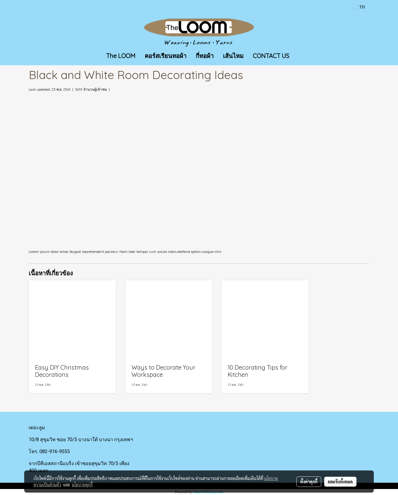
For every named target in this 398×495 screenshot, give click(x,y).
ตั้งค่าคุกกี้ (308, 481)
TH (359, 7)
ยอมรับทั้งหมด (340, 481)
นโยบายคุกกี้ (82, 484)
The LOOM (120, 56)
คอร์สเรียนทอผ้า (165, 56)
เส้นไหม (233, 56)
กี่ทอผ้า (205, 56)
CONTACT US (271, 56)
